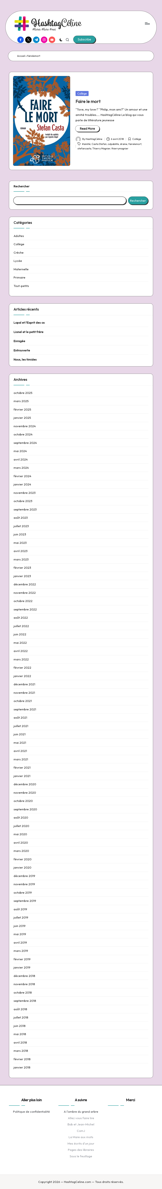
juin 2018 (20, 1026)
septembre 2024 (25, 443)
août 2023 (21, 517)
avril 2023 (21, 551)
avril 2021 (20, 751)
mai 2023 (20, 543)
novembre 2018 (24, 984)
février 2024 (22, 476)
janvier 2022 (22, 676)
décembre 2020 (25, 784)
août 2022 (21, 617)
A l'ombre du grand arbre (81, 1111)
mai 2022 (20, 642)
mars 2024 (21, 467)
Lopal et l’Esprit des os (29, 322)
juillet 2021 (21, 726)
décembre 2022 (25, 584)
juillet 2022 (21, 626)
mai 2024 (20, 451)
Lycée (18, 261)
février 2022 (22, 667)
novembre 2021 (24, 692)
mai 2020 (20, 834)
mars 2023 (21, 559)
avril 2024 (21, 459)
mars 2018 (21, 1051)
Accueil (21, 55)
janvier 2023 (22, 576)
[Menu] (147, 23)
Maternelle (21, 269)
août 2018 (20, 1009)
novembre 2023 (25, 493)
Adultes (19, 236)
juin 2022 (20, 634)
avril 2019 (20, 942)
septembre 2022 (25, 609)
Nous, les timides (25, 359)
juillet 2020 (21, 826)
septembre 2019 (25, 901)
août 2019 (20, 909)
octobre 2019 (23, 892)
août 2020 (21, 817)
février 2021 (22, 767)
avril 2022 (21, 651)
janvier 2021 (22, 776)
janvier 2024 (22, 484)
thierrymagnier (119, 148)
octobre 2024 (23, 434)
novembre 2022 (25, 592)
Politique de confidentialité (31, 1111)
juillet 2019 (21, 917)
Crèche (19, 252)
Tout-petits (21, 286)
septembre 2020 (25, 809)
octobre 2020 (23, 801)
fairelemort (134, 144)
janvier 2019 (22, 967)
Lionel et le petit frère (28, 332)
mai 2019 (20, 934)
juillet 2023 (21, 526)
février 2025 (22, 409)
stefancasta (84, 148)
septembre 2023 (25, 509)
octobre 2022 (23, 601)
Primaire (19, 277)
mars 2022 (21, 659)
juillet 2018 (21, 1017)
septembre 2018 (25, 1001)
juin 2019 (20, 926)
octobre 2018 (23, 992)
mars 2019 (21, 951)
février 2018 (22, 1059)
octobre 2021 (23, 701)
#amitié (86, 144)
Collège (82, 93)
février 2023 (22, 567)
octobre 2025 (23, 393)
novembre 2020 (25, 792)
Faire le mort (88, 101)
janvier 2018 (22, 1067)
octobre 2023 (23, 501)
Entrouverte (22, 350)
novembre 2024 (25, 426)
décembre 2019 (24, 876)
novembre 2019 (24, 884)
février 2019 (22, 959)
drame (123, 144)
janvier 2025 (22, 417)
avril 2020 (21, 842)
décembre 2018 (24, 976)
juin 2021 (20, 734)
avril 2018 (20, 1042)
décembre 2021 (24, 684)
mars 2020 (21, 851)
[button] (84, 39)
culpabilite (113, 144)
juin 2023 (20, 534)
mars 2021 (21, 759)
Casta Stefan (99, 144)
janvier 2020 (22, 867)
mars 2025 (21, 401)
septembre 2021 (25, 709)
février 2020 (22, 859)
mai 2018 (20, 1034)
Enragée (19, 341)
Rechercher (21, 186)
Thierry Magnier (101, 148)
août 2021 (20, 717)
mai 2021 (20, 742)
